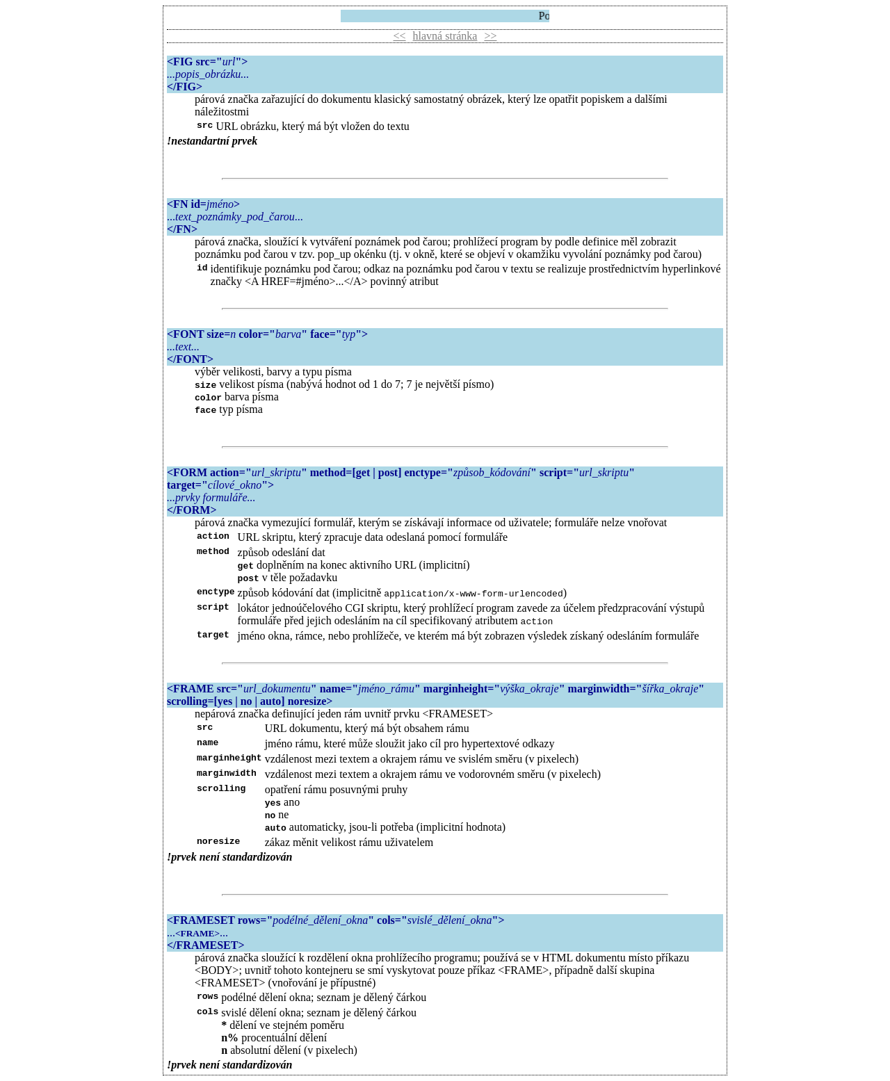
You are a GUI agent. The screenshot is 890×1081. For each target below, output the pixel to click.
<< (400, 36)
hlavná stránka (445, 36)
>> (490, 36)
